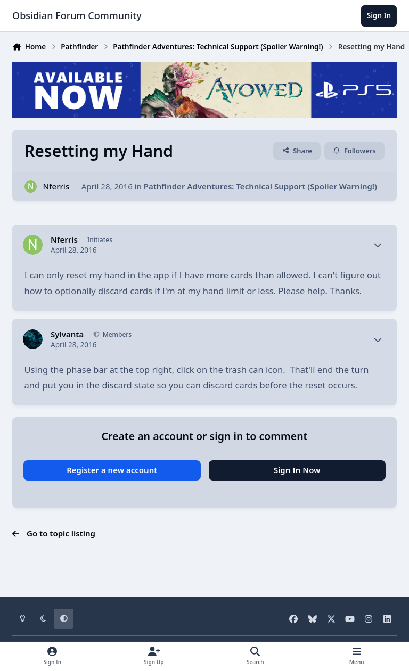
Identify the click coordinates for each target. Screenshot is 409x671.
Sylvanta (67, 334)
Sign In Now (297, 470)
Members (116, 334)
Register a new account (112, 470)
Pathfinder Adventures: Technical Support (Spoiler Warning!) (260, 186)
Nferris (56, 186)
